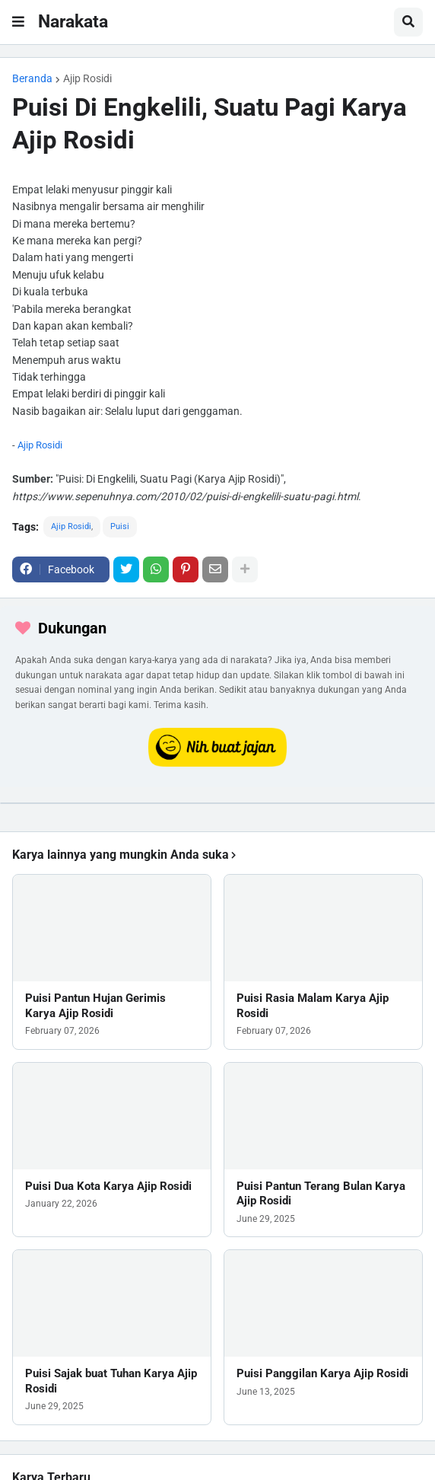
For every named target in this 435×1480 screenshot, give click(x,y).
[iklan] (217, 803)
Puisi (119, 526)
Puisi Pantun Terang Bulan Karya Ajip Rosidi (321, 1193)
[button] (18, 22)
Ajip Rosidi (87, 78)
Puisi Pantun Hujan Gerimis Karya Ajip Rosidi (95, 1005)
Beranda (32, 78)
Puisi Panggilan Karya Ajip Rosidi (322, 1373)
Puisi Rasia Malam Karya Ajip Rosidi (313, 1005)
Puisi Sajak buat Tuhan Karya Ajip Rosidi (111, 1381)
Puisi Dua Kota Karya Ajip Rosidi (108, 1186)
